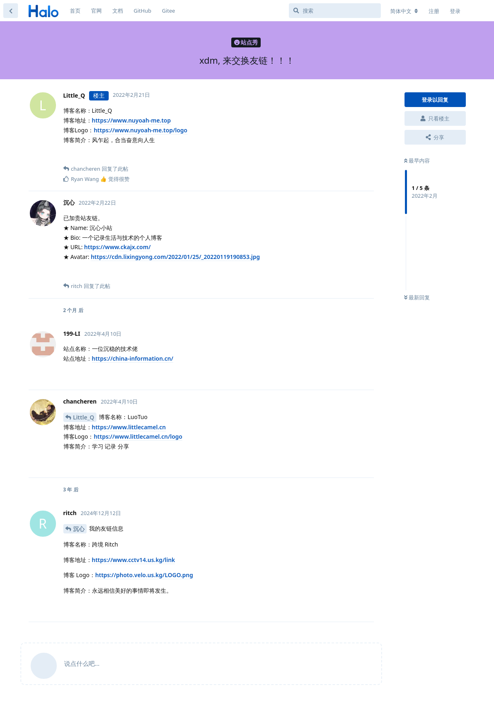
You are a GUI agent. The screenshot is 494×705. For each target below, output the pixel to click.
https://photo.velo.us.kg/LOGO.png (144, 575)
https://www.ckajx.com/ (117, 247)
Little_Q (83, 417)
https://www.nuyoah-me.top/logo (140, 130)
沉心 (79, 529)
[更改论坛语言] (404, 11)
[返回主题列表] (10, 10)
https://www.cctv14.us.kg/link (133, 560)
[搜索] (335, 10)
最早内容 (417, 160)
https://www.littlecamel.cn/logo (138, 436)
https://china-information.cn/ (133, 358)
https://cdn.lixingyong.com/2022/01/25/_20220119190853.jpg (175, 257)
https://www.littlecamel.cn (129, 427)
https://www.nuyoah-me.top (131, 120)
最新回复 (417, 297)
